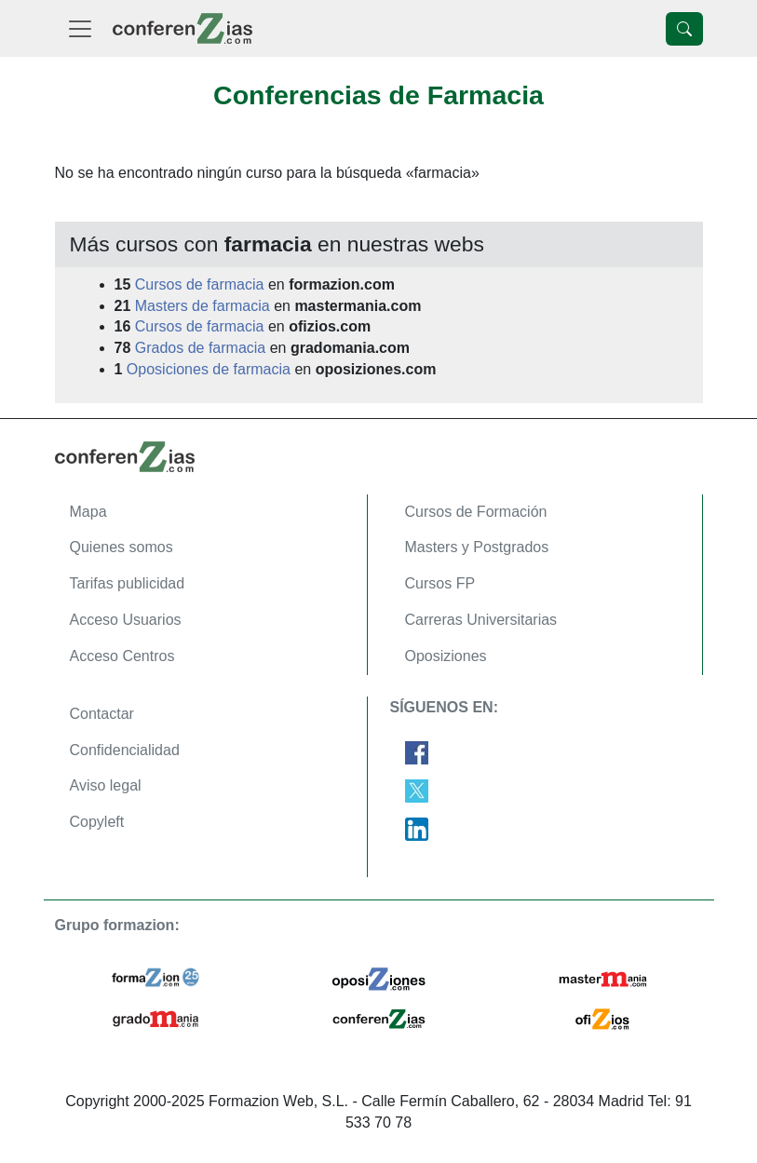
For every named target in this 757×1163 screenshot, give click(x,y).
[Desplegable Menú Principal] (80, 28)
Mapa (88, 512)
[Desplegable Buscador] (684, 29)
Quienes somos (121, 547)
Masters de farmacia (202, 306)
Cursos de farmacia (199, 284)
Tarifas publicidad (127, 583)
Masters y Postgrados (477, 547)
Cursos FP (440, 583)
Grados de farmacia (200, 348)
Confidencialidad (125, 750)
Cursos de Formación (476, 512)
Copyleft (97, 822)
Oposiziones (446, 656)
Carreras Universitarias (481, 620)
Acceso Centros (122, 656)
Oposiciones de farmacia (209, 369)
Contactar (102, 714)
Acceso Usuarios (126, 620)
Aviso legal (106, 785)
